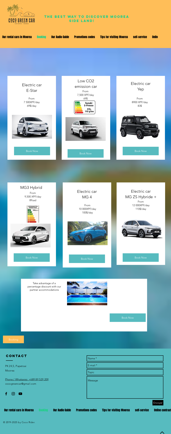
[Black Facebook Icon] (6, 394)
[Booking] (13, 339)
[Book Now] (32, 151)
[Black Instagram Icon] (13, 394)
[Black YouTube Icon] (20, 394)
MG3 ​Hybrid (31, 187)
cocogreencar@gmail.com (20, 383)
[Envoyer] (157, 402)
